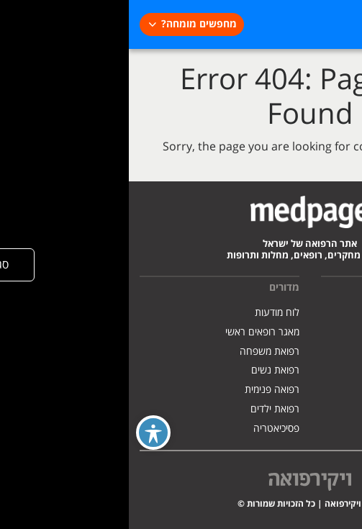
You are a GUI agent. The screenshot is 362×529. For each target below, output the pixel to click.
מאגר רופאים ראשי (133, 332)
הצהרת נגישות (321, 370)
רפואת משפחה (141, 351)
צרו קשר (334, 390)
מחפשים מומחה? (70, 24)
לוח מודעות (148, 313)
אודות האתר (327, 313)
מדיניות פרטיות (321, 351)
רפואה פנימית (143, 390)
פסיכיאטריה (148, 428)
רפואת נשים (146, 370)
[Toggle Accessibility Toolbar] (24, 432)
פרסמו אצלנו (326, 332)
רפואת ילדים (146, 409)
